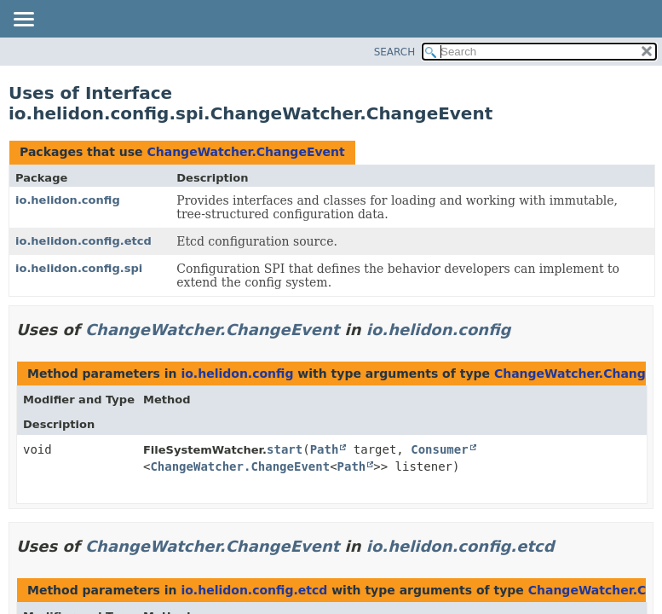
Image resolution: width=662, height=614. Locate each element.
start (284, 449)
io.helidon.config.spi (78, 268)
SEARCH (395, 52)
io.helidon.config (67, 200)
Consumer (439, 449)
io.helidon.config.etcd (83, 241)
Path (324, 449)
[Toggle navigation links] (23, 20)
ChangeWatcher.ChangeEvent (245, 152)
